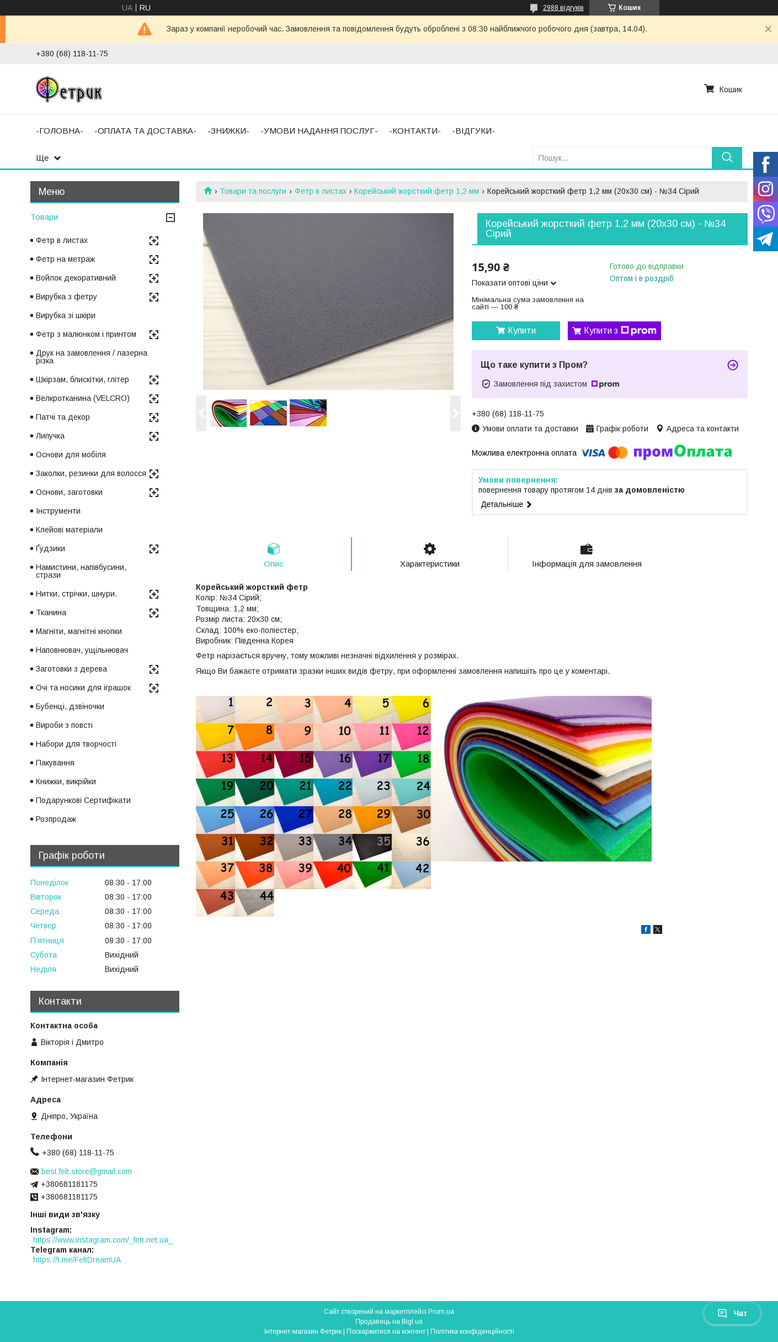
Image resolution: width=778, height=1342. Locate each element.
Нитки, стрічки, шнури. (76, 593)
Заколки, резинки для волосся (91, 473)
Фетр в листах (321, 191)
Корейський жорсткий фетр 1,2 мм (416, 191)
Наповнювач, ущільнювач (82, 650)
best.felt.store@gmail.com (86, 1171)
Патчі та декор (63, 417)
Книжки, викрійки (66, 781)
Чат (732, 1313)
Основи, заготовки (69, 492)
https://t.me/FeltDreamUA (77, 1259)
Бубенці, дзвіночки (70, 706)
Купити (522, 330)
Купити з (620, 331)
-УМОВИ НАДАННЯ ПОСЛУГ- (319, 130)
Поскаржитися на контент (386, 1331)
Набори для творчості (76, 743)
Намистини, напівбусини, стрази (81, 571)
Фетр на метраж (65, 259)
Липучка (50, 435)
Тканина (51, 612)
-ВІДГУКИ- (473, 130)
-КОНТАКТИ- (415, 130)
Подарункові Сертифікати (83, 800)
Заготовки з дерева (71, 668)
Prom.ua (441, 1311)
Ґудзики (50, 548)
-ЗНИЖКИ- (228, 130)
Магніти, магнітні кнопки (79, 631)
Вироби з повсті (64, 725)
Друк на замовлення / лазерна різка (91, 356)
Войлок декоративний (76, 277)
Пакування (55, 762)
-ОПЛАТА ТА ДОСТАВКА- (145, 130)
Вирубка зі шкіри (65, 315)
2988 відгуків (563, 8)
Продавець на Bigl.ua (389, 1321)
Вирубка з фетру (66, 296)
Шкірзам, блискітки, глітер (82, 379)
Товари (44, 216)
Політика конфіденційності (472, 1331)
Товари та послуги (253, 191)
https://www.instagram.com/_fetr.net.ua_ (103, 1239)
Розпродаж (56, 819)
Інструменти (58, 510)
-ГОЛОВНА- (59, 130)
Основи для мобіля (71, 454)
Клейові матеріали (69, 529)
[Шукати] (727, 157)
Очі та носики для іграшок (83, 687)
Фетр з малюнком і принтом (86, 334)
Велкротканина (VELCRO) (83, 398)
